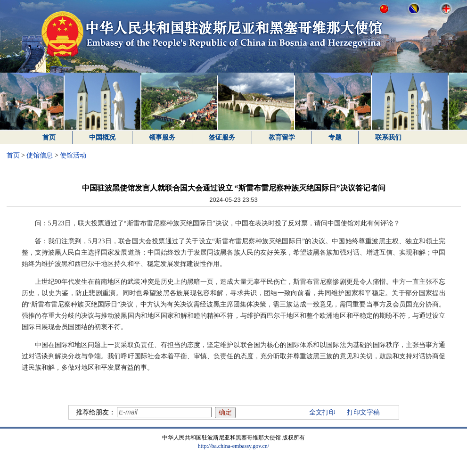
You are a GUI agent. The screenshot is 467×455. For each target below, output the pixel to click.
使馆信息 (39, 155)
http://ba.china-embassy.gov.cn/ (233, 446)
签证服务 (222, 137)
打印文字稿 (363, 412)
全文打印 (322, 412)
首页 (49, 137)
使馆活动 (73, 155)
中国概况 (102, 137)
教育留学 (282, 137)
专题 (335, 137)
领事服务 (162, 137)
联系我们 (388, 137)
